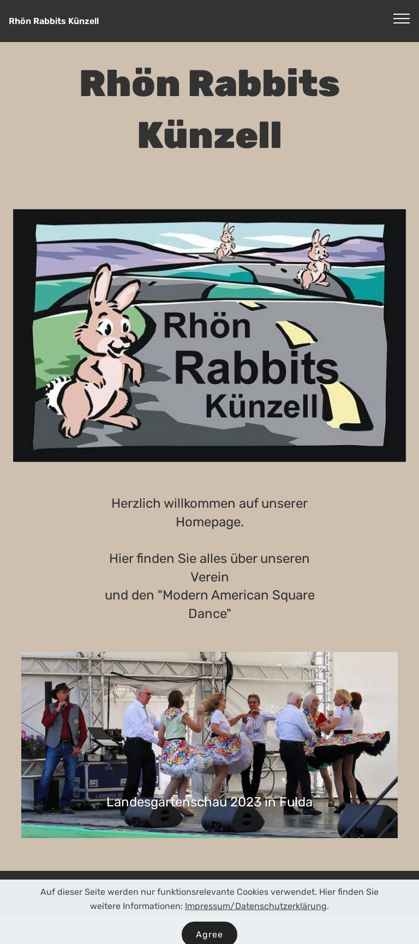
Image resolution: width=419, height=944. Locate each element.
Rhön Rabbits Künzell (54, 21)
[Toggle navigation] (401, 18)
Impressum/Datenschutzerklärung (256, 915)
